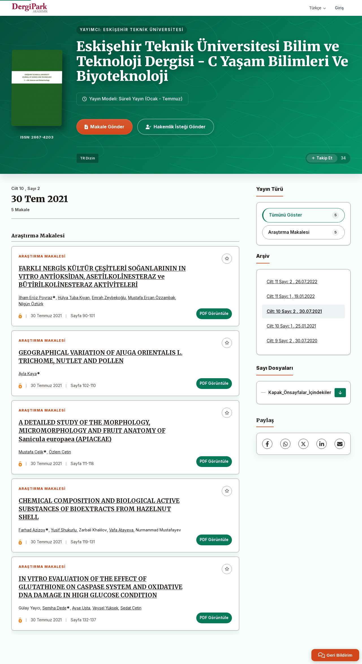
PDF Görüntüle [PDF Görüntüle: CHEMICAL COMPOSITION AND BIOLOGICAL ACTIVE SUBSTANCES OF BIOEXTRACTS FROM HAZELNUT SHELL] (214, 540)
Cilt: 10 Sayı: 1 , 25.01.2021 (291, 326)
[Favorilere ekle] (227, 259)
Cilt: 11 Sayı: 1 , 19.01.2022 (291, 296)
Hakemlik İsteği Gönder (176, 126)
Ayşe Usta (81, 609)
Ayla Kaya (28, 374)
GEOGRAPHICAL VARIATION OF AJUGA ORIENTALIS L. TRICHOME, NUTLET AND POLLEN (100, 357)
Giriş (339, 7)
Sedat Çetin (130, 609)
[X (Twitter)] (303, 444)
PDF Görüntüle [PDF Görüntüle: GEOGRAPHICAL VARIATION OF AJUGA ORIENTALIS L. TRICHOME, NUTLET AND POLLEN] (214, 383)
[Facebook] (267, 444)
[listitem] (303, 215)
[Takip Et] (322, 158)
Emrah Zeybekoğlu (109, 298)
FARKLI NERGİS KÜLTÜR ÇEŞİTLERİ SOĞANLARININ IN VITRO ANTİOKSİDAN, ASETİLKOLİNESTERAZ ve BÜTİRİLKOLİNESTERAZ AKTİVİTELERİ (102, 277)
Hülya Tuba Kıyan (74, 298)
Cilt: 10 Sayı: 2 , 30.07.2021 (294, 311)
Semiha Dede (54, 609)
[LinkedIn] (321, 444)
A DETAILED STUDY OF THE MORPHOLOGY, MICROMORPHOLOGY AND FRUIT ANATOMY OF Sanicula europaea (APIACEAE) (92, 431)
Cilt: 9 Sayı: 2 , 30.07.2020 (292, 340)
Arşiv (263, 256)
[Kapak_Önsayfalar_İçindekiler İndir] (340, 392)
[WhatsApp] (285, 444)
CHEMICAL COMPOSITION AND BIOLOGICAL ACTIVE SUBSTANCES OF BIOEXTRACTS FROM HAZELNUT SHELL (99, 510)
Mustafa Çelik (31, 452)
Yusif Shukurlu (64, 530)
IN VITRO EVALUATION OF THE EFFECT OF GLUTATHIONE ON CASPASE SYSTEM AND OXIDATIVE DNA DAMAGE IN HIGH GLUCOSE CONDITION (100, 588)
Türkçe (317, 8)
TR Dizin (87, 158)
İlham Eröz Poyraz (35, 298)
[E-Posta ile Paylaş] (340, 444)
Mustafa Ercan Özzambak (151, 298)
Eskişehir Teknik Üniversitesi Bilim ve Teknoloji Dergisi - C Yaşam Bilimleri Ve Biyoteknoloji (212, 61)
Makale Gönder (104, 126)
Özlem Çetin (60, 452)
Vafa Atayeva (121, 530)
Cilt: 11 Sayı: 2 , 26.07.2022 (292, 281)
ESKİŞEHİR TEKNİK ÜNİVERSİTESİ (143, 29)
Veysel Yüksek (105, 609)
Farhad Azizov (32, 530)
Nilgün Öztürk (31, 304)
